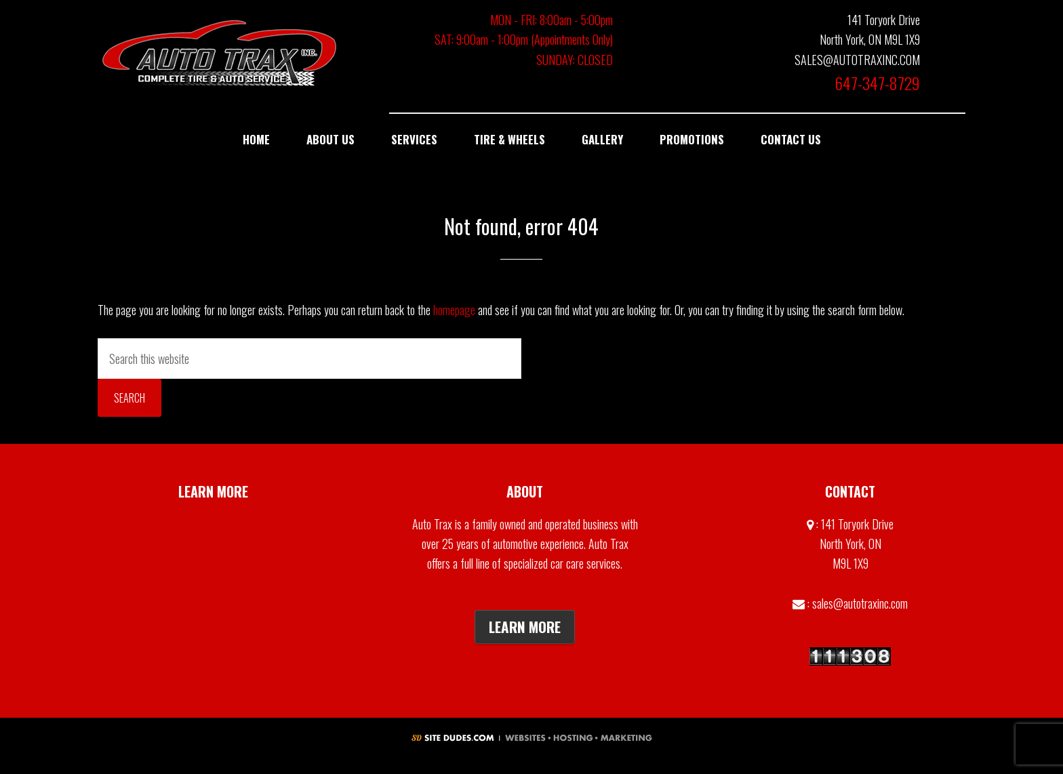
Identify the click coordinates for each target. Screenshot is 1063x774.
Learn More (525, 626)
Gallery (213, 524)
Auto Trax (220, 52)
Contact (213, 554)
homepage (454, 310)
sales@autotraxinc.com (860, 603)
